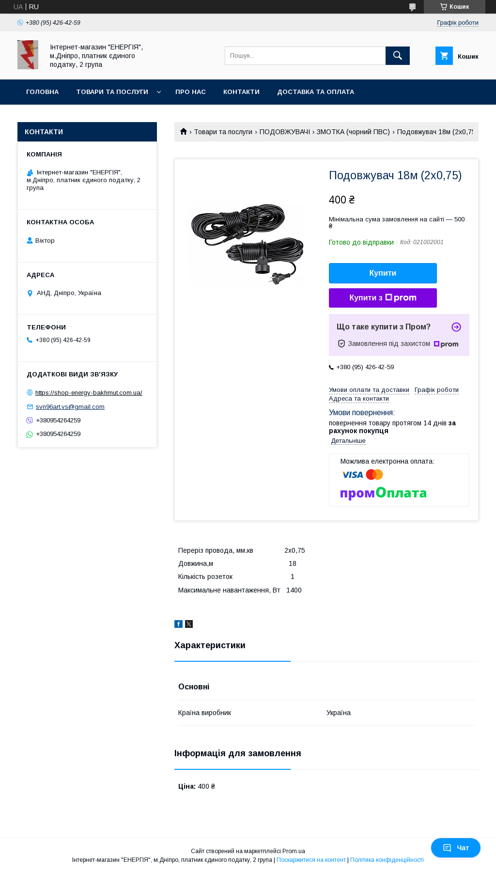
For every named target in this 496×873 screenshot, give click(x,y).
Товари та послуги (112, 91)
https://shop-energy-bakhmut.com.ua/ (88, 392)
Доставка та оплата (315, 91)
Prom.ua (293, 851)
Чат (456, 847)
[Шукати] (398, 56)
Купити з (382, 298)
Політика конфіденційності (387, 860)
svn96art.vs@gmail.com (70, 406)
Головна (42, 91)
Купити (383, 273)
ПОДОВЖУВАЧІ (285, 132)
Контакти (241, 91)
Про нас (190, 91)
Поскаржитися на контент (311, 860)
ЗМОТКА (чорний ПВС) (353, 132)
